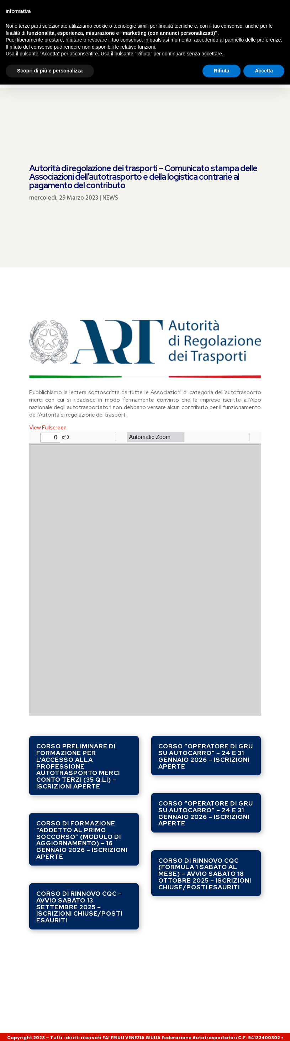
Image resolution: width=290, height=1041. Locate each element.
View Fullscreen (48, 376)
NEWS (110, 147)
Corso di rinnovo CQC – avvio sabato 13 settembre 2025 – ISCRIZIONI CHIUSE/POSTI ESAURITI (79, 856)
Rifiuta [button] (222, 1027)
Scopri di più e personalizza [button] (50, 1027)
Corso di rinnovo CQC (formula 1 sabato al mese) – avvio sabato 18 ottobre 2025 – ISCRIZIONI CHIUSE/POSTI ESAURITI (204, 823)
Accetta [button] (264, 1027)
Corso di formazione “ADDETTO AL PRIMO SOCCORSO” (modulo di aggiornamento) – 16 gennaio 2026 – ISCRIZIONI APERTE (81, 788)
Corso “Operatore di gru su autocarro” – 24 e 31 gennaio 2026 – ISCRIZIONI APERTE (205, 705)
